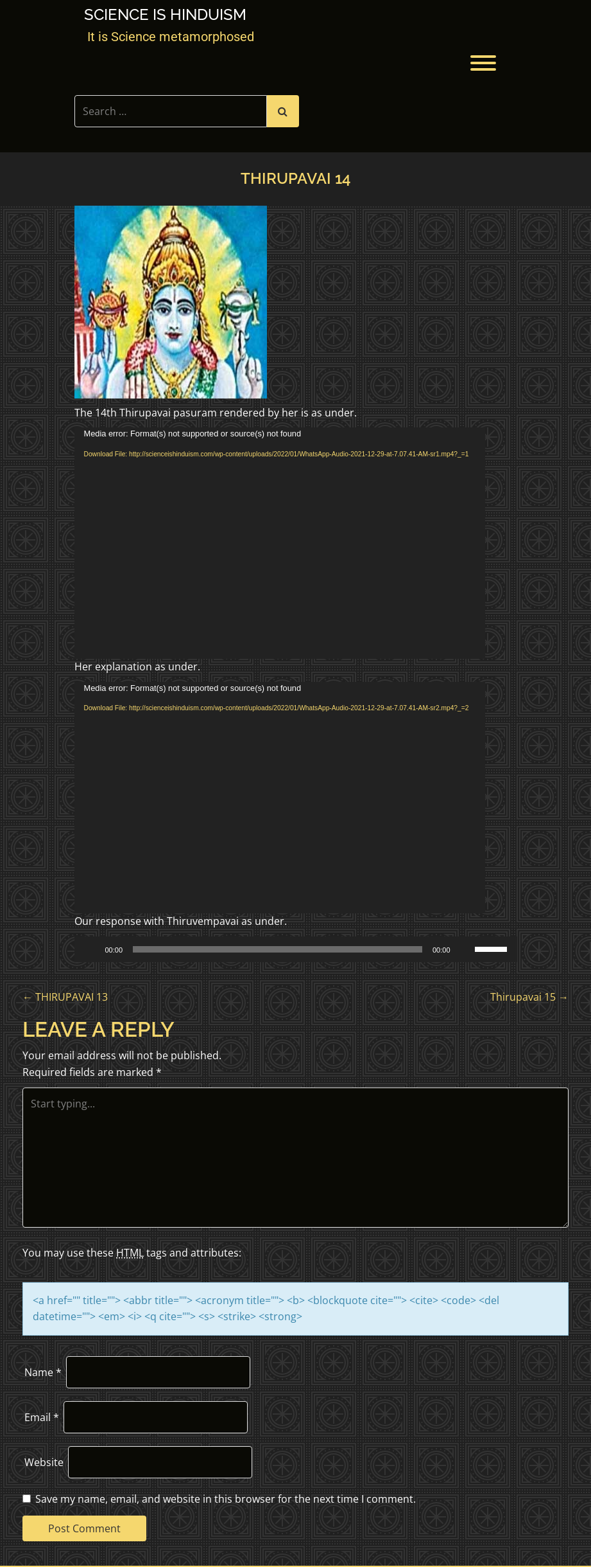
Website (44, 1462)
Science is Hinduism (165, 14)
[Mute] (464, 949)
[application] (279, 543)
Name (43, 1372)
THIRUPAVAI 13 (65, 997)
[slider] (277, 949)
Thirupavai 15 (529, 997)
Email (41, 1417)
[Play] (91, 949)
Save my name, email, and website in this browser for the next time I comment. (225, 1499)
